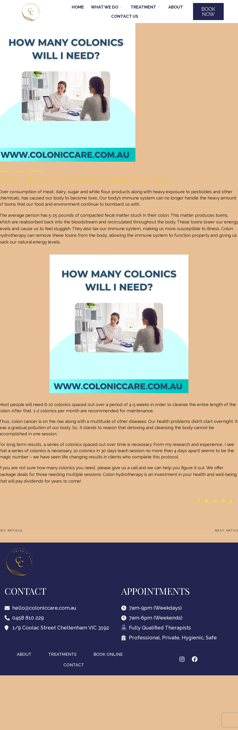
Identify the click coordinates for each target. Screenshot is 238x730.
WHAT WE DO (106, 7)
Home (78, 7)
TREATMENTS (62, 654)
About (175, 7)
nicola (39, 171)
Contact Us (126, 16)
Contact (73, 664)
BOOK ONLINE (108, 654)
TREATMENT (145, 7)
